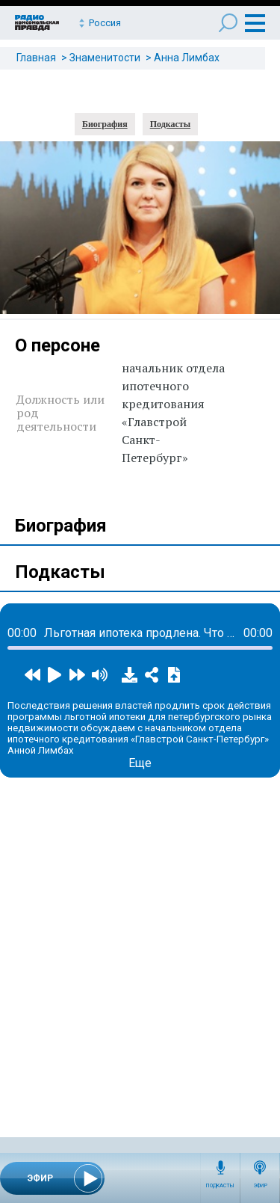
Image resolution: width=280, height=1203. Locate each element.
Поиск (228, 22)
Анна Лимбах (187, 58)
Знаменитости (104, 58)
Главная (36, 58)
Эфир (260, 1186)
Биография (105, 124)
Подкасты (220, 1186)
